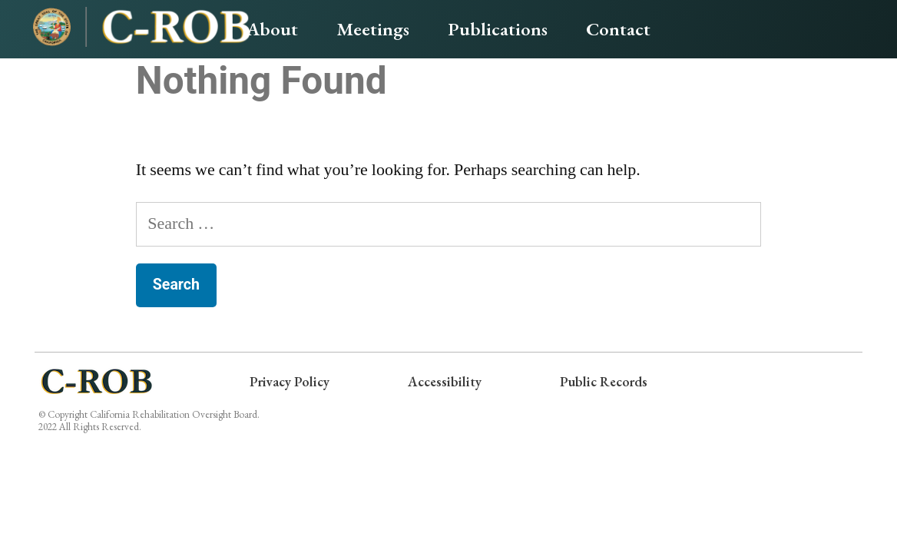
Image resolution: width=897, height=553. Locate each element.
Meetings (372, 29)
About (272, 29)
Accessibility (445, 381)
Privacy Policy (283, 381)
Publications (498, 29)
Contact (618, 29)
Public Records (610, 381)
